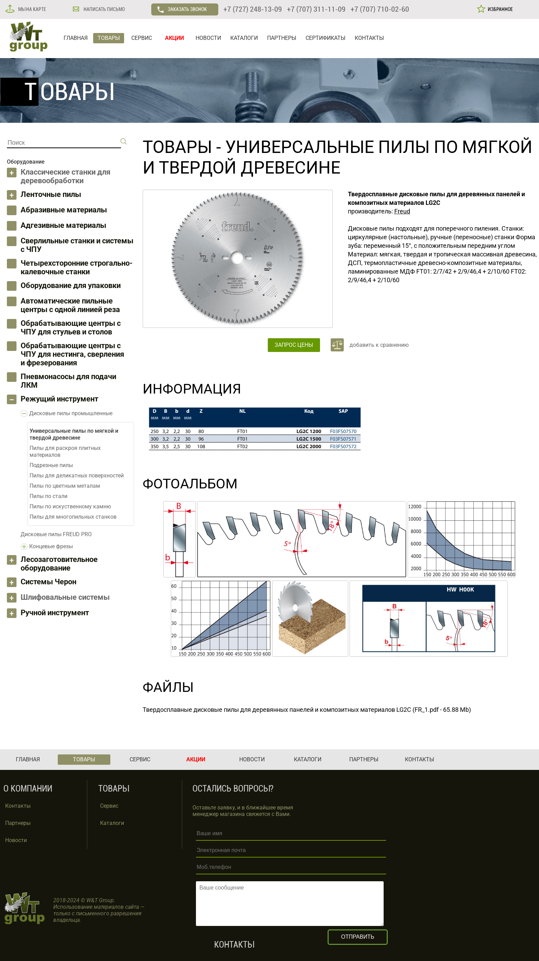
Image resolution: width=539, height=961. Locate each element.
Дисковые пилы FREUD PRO (56, 534)
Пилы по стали (48, 496)
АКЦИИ (174, 38)
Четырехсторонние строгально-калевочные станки (77, 267)
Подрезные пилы (51, 465)
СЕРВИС (141, 38)
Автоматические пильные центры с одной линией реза (70, 305)
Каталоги (112, 823)
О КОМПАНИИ (27, 789)
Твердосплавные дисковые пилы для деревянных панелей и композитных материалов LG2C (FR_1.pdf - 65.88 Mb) (307, 709)
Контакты (18, 806)
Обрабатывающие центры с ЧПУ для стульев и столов (71, 327)
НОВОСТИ (208, 38)
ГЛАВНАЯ (76, 38)
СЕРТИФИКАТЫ (325, 38)
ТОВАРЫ (109, 38)
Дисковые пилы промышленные (70, 413)
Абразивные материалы (64, 210)
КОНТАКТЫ (369, 38)
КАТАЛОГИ (244, 38)
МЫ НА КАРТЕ (31, 9)
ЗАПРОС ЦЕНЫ (294, 345)
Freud (402, 211)
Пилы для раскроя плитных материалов (65, 451)
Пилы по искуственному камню (70, 506)
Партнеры (18, 823)
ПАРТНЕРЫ (281, 38)
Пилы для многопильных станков (73, 516)
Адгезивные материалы (63, 225)
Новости (16, 840)
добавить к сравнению (379, 345)
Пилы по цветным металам (65, 486)
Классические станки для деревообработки (65, 176)
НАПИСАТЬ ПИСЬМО (103, 9)
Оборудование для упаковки (71, 285)
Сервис (109, 806)
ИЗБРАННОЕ (499, 9)
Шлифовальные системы (65, 597)
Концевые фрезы (51, 546)
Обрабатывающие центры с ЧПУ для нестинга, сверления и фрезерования (72, 354)
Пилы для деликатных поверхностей (77, 475)
